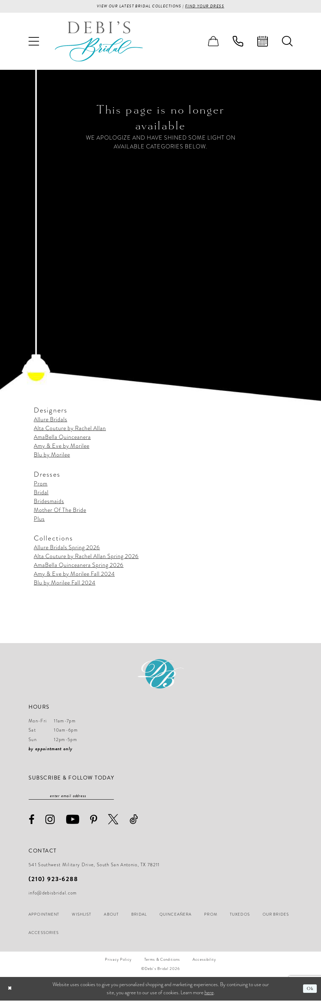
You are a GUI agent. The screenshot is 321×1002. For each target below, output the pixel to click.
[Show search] (287, 42)
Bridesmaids (49, 502)
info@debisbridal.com (53, 894)
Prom (41, 484)
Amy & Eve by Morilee (61, 447)
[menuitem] (33, 42)
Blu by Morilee (52, 455)
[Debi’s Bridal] (99, 42)
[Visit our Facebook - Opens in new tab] (32, 821)
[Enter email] (71, 797)
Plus (39, 520)
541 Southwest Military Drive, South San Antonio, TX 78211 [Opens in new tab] (94, 866)
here (209, 993)
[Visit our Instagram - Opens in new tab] (50, 820)
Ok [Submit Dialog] (309, 990)
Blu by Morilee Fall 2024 (64, 583)
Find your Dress (209, 7)
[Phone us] (238, 42)
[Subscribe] (110, 797)
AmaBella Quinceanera (62, 438)
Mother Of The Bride (60, 511)
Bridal (41, 493)
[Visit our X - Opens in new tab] (113, 820)
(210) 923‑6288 (53, 880)
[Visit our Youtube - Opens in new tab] (73, 820)
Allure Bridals (50, 420)
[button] (33, 42)
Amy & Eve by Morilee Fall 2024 (74, 575)
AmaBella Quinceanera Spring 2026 (79, 566)
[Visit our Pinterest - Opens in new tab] (93, 821)
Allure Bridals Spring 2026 (67, 548)
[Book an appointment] (262, 42)
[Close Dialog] (10, 990)
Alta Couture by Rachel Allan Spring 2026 (86, 557)
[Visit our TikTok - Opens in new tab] (134, 820)
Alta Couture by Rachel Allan (70, 429)
